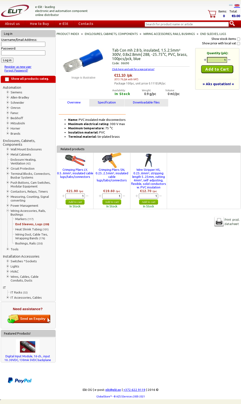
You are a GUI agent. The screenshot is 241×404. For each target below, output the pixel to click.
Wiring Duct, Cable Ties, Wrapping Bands (31, 236)
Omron (15, 108)
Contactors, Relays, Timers (29, 191)
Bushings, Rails (29, 243)
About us (12, 24)
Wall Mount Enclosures (26, 149)
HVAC (15, 271)
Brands (15, 133)
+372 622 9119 (134, 390)
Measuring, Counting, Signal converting (30, 198)
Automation (12, 87)
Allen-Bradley (20, 97)
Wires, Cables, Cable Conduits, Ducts (25, 278)
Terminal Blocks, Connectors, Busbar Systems (31, 175)
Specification (107, 102)
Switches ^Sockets (24, 261)
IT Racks (19, 292)
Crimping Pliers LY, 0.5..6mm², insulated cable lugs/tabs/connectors (75, 173)
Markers (24, 219)
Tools (15, 249)
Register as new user (17, 66)
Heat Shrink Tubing (32, 229)
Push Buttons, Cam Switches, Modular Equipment (31, 184)
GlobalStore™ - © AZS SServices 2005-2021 (120, 396)
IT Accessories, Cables (26, 297)
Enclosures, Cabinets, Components (19, 142)
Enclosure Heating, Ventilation (23, 161)
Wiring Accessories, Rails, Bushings (28, 212)
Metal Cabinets (21, 154)
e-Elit (63, 24)
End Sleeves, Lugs (32, 224)
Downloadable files (146, 102)
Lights (15, 266)
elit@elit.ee (113, 390)
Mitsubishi (18, 123)
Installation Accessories (21, 256)
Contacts (85, 24)
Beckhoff (17, 118)
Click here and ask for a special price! (133, 69)
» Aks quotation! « (218, 84)
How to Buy (39, 24)
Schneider (17, 102)
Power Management (24, 205)
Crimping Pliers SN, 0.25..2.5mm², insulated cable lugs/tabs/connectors (112, 175)
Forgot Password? (16, 70)
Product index (68, 33)
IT (4, 288)
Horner (15, 128)
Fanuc (14, 113)
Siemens (16, 92)
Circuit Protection (23, 168)
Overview (74, 102)
